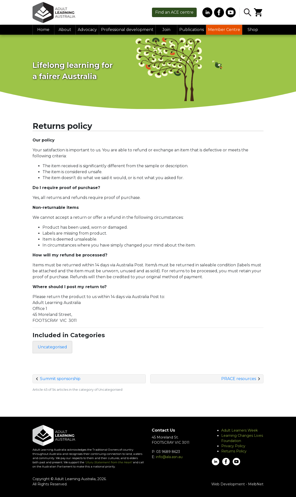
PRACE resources (238, 378)
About (65, 29)
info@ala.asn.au (169, 457)
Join (166, 29)
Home (43, 29)
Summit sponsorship (60, 378)
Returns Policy (234, 451)
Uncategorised (52, 347)
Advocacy (87, 29)
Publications (191, 29)
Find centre (174, 12)
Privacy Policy (233, 446)
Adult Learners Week (239, 430)
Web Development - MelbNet (237, 484)
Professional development (127, 29)
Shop (253, 29)
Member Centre (224, 29)
